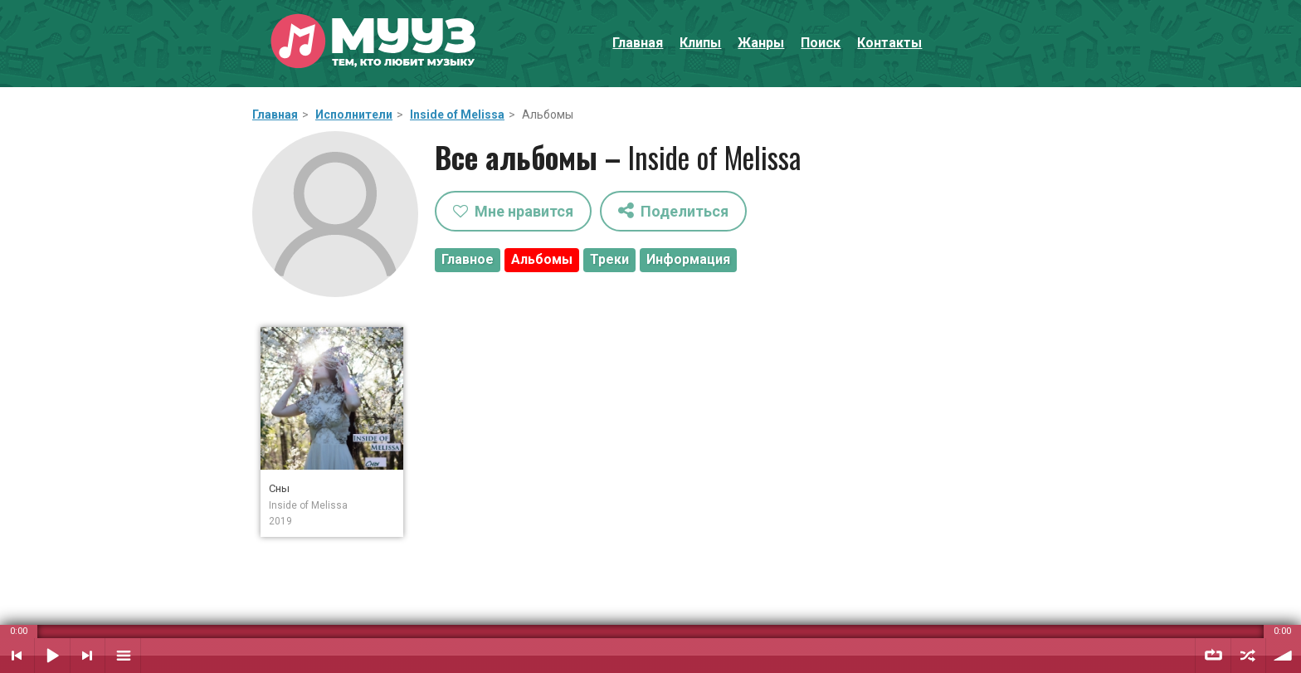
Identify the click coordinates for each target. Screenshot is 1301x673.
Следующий (88, 655)
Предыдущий (17, 655)
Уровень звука (1283, 655)
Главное (467, 259)
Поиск (821, 43)
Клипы (700, 43)
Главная (637, 43)
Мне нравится (513, 211)
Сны (279, 488)
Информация (688, 259)
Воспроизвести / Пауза (52, 655)
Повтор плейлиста (1213, 655)
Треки (609, 259)
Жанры (761, 43)
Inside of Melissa (457, 114)
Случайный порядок (1248, 655)
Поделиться (673, 210)
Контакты (889, 43)
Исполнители (353, 114)
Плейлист (122, 655)
